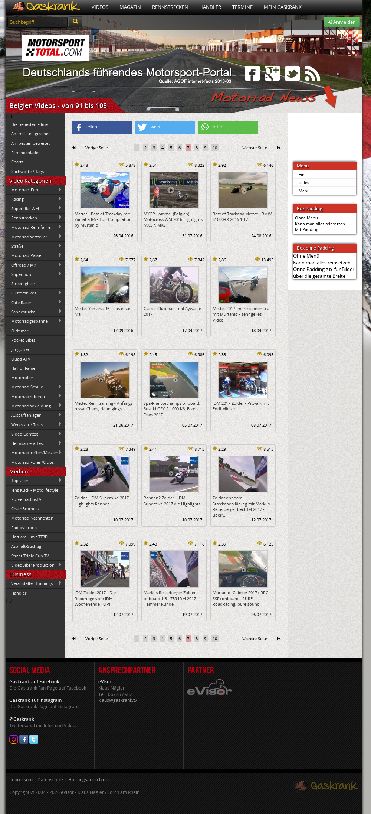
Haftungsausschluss (89, 779)
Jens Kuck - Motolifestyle (34, 490)
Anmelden (342, 22)
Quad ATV (20, 359)
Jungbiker (20, 349)
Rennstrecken (170, 7)
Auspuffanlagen (34, 415)
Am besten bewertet (30, 143)
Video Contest (34, 434)
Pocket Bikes (23, 340)
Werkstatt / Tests (34, 424)
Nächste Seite (254, 147)
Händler (210, 7)
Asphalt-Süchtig (26, 546)
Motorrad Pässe (34, 255)
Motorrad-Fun (34, 190)
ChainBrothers (25, 508)
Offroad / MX (34, 265)
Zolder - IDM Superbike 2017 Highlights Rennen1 (102, 500)
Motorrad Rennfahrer (34, 227)
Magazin (130, 7)
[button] (102, 127)
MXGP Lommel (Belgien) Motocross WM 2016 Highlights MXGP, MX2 (173, 219)
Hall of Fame (23, 368)
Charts (17, 162)
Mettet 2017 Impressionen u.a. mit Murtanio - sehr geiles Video (241, 314)
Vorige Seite (96, 147)
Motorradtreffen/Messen (34, 453)
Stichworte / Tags (27, 171)
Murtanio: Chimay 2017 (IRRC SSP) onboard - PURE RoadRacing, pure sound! (240, 598)
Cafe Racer (34, 302)
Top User (34, 480)
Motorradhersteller (34, 237)
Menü (304, 190)
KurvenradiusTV (26, 499)
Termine (242, 7)
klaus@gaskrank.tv (117, 700)
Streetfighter (23, 283)
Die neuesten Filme (29, 124)
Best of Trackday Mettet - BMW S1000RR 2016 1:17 (242, 216)
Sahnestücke (34, 312)
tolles (304, 182)
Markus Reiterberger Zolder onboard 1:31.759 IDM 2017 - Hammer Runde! (171, 598)
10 (215, 147)
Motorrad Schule (34, 387)
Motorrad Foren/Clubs (32, 462)
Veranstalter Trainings (34, 583)
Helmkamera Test (34, 443)
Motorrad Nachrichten (32, 518)
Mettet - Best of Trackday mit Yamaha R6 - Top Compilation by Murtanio (103, 219)
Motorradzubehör (34, 396)
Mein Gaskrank (283, 7)
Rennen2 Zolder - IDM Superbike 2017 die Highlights (172, 500)
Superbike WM (34, 208)
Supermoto (34, 274)
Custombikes (34, 293)
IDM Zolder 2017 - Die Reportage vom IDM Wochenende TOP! (95, 598)
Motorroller (22, 377)
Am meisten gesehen (31, 133)
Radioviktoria (24, 527)
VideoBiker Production (34, 565)
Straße (34, 246)
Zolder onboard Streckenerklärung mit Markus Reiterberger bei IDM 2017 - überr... (241, 506)
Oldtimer (19, 330)
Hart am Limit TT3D (29, 537)
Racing (34, 199)
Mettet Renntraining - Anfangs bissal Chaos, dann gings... (103, 405)
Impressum (21, 779)
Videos (100, 7)
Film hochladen (26, 152)
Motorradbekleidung (34, 405)
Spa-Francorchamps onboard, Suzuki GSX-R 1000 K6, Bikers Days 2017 (172, 408)
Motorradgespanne (34, 321)
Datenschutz (50, 779)
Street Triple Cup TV (30, 556)
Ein (302, 174)
